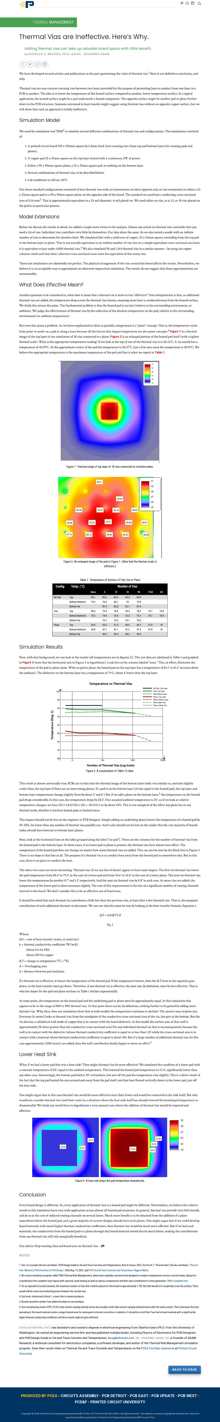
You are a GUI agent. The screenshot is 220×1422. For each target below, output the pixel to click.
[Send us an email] (187, 3)
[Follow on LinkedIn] (192, 3)
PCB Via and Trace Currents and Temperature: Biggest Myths (118, 1270)
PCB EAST (139, 1395)
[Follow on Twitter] (182, 3)
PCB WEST (187, 1395)
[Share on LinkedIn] (45, 64)
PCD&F (81, 1402)
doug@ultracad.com (121, 1338)
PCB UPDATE (163, 1395)
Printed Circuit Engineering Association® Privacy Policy (126, 1417)
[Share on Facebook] (23, 64)
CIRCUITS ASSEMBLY (80, 1395)
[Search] (199, 3)
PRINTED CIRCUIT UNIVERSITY (117, 1402)
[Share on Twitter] (30, 64)
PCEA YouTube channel (156, 1348)
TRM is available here (177, 1280)
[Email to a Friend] (37, 64)
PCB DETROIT (114, 1395)
